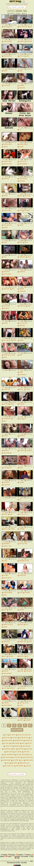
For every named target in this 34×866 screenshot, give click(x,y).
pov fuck (6, 744)
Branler (21, 342)
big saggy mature (20, 755)
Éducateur (29, 42)
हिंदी (32, 856)
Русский (25, 856)
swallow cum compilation (24, 736)
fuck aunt (28, 765)
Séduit (5, 244)
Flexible (21, 611)
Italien (6, 405)
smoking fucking (8, 741)
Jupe (10, 469)
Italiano (2, 856)
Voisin (21, 469)
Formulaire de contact (13, 862)
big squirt (15, 760)
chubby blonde (6, 760)
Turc (5, 259)
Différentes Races (8, 420)
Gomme (5, 597)
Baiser (12, 405)
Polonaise (27, 594)
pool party (26, 752)
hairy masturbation (9, 755)
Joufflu (6, 197)
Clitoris (6, 577)
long (24, 11)
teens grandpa (19, 765)
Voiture (21, 227)
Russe (10, 27)
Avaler (21, 707)
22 (31, 739)
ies (6, 736)
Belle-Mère (27, 197)
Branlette (6, 452)
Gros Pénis (6, 273)
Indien (21, 374)
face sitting (16, 757)
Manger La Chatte (8, 626)
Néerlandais (7, 545)
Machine (21, 673)
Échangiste (22, 88)
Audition (6, 673)
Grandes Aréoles (23, 146)
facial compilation (28, 757)
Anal (5, 611)
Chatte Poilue (7, 212)
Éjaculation (7, 486)
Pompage (28, 391)
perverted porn (19, 741)
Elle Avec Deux (23, 325)
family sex (7, 739)
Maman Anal (6, 180)
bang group (14, 763)
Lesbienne (21, 530)
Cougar (5, 562)
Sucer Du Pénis (8, 146)
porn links (24, 862)
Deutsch (12, 854)
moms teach (21, 749)
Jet (20, 131)
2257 (31, 860)
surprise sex (28, 741)
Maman (5, 27)
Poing (20, 244)
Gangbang (21, 42)
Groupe (21, 626)
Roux (5, 423)
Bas (31, 27)
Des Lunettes (7, 342)
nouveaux (19, 11)
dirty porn (29, 749)
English (5, 854)
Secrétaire (22, 259)
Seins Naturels (8, 675)
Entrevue (12, 530)
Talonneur (29, 452)
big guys (14, 739)
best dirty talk (9, 765)
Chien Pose (6, 290)
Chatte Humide (7, 579)
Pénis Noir (22, 307)
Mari (20, 212)
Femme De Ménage (8, 594)
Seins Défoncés (8, 42)
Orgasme (21, 148)
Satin (29, 259)
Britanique (6, 484)
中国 (18, 857)
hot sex (30, 755)
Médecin (21, 391)
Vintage (6, 437)
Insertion (21, 405)
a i (22, 760)
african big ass (23, 739)
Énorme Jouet (22, 643)
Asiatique (6, 704)
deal (14, 749)
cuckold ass (8, 747)
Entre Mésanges (23, 165)
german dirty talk (24, 763)
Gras (20, 420)
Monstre (6, 148)
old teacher (18, 752)
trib (8, 763)
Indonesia (17, 856)
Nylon (20, 594)
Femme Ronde (22, 577)
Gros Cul (21, 56)
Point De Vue (22, 163)
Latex (26, 626)
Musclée (6, 229)
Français (21, 658)
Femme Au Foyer (8, 165)
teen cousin (9, 752)
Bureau (5, 71)
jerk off (29, 744)
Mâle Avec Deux (23, 27)
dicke (23, 744)
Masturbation (22, 376)
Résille (6, 530)
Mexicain (11, 658)
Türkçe (9, 856)
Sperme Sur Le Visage (9, 357)
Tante (20, 71)
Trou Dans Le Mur (23, 704)
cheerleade (17, 747)
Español (20, 854)
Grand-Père (6, 643)
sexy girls (12, 736)
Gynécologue (22, 293)
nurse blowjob (29, 760)
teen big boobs (26, 747)
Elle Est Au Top (23, 516)
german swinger (15, 744)
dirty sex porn (7, 757)
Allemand (21, 86)
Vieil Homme (7, 307)
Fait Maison (7, 86)
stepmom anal (7, 749)
